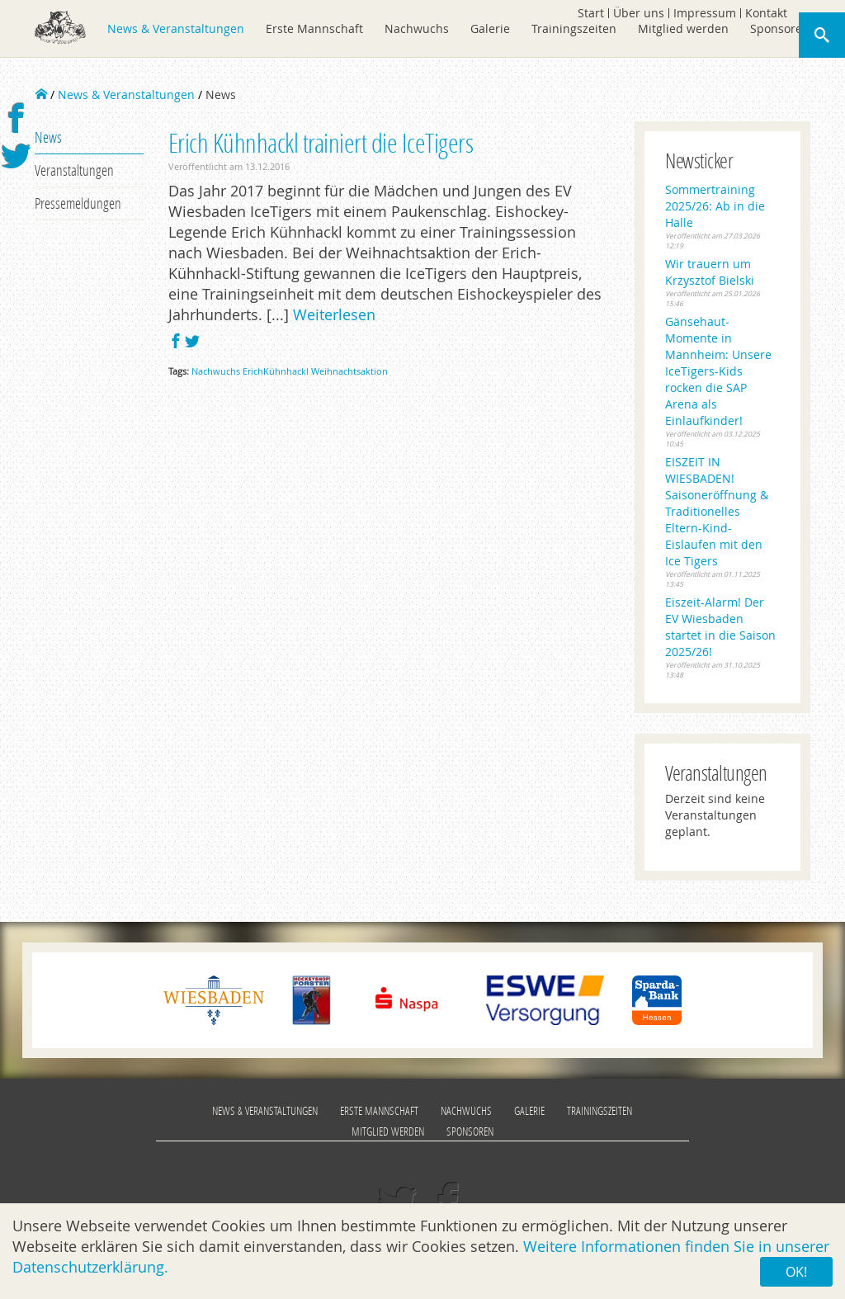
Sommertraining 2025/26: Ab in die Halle (715, 206)
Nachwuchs (417, 28)
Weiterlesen (334, 314)
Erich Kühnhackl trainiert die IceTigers (321, 142)
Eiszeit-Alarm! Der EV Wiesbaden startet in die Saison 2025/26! (720, 626)
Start (591, 13)
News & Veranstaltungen (175, 28)
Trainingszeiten (573, 28)
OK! (796, 1272)
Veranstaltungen (74, 170)
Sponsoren (780, 28)
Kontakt (766, 13)
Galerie (490, 28)
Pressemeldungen (78, 203)
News (48, 137)
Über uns (638, 13)
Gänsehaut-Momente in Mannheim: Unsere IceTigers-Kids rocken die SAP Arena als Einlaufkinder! (718, 371)
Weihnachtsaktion (349, 371)
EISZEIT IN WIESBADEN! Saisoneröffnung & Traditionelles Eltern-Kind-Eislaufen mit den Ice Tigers (716, 511)
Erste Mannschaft (314, 28)
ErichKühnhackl (276, 371)
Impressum (704, 13)
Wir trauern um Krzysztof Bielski (709, 272)
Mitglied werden (683, 28)
